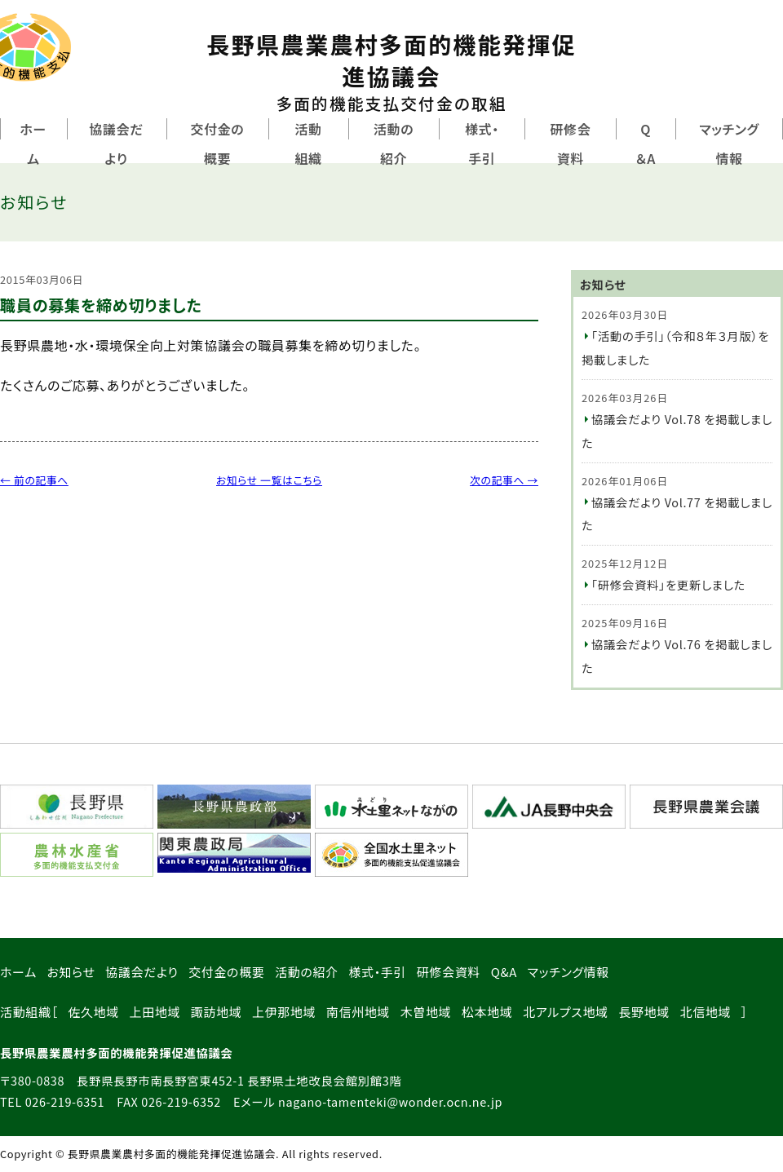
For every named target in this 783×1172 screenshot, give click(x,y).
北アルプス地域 (565, 1011)
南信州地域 (358, 1011)
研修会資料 (570, 143)
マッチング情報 (568, 971)
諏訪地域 (216, 1011)
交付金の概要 (217, 143)
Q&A (504, 971)
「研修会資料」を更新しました (668, 584)
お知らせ (70, 971)
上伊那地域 (284, 1011)
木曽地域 (426, 1011)
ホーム (33, 143)
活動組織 (307, 143)
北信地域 (706, 1011)
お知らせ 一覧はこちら (269, 480)
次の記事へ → (504, 480)
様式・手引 (482, 143)
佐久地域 (93, 1011)
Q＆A (645, 143)
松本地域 (487, 1011)
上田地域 (155, 1011)
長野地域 (644, 1011)
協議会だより (116, 143)
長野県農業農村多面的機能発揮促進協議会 (391, 72)
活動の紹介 (394, 143)
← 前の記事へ (34, 480)
